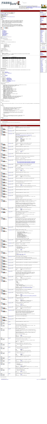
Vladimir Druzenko (10, 143)
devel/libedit (8, 84)
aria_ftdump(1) (4, 33)
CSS (43, 422)
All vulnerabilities (43, 47)
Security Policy (41, 20)
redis (12, 16)
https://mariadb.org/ (4, 18)
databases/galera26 (9, 83)
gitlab (41, 33)
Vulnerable (42, 65)
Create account (41, 12)
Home (41, 52)
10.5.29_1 (2, 13)
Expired (41, 66)
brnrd (8, 386)
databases (4, 13)
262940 (20, 280)
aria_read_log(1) (4, 34)
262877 (22, 280)
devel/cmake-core (7, 76)
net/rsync (6, 79)
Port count (42, 60)
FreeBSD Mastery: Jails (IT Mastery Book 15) (33, 6)
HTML (42, 422)
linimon (9, 359)
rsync (13, 16)
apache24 (11, 16)
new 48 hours (42, 69)
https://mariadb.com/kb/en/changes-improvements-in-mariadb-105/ (26, 176)
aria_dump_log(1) (4, 32)
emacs (41, 36)
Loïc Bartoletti (9, 267)
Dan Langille (9, 182)
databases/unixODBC (8, 82)
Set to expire (42, 67)
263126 (25, 280)
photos (31, 7)
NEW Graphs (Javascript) (42, 58)
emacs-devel (42, 37)
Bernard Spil (9, 137)
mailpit (41, 34)
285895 (21, 149)
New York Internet (42, 14)
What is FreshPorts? (42, 17)
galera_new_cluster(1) (5, 35)
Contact (41, 22)
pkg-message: (2, 113)
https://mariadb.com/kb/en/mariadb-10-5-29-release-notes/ (24, 145)
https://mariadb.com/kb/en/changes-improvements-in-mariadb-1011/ (26, 175)
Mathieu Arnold (9, 351)
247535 (21, 414)
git (14, 16)
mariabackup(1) (4, 37)
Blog (40, 21)
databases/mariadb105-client (11, 85)
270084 (21, 201)
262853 (18, 280)
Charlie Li (9, 277)
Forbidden (42, 63)
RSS (45, 422)
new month (42, 71)
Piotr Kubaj (9, 289)
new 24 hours (42, 68)
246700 (21, 372)
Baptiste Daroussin (10, 140)
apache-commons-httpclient (42, 30)
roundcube (42, 40)
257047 (21, 332)
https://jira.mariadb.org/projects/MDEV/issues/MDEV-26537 (28, 327)
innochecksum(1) (4, 36)
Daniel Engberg (9, 169)
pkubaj (9, 375)
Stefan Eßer (9, 231)
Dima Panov (9, 249)
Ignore (41, 62)
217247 (21, 394)
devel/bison (6, 75)
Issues (41, 18)
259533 (21, 185)
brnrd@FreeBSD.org (5, 14)
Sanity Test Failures (42, 54)
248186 (21, 401)
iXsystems (44, 14)
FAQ (40, 19)
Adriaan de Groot (10, 344)
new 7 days (42, 70)
